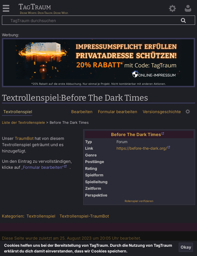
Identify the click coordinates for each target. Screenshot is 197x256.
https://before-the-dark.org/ (142, 148)
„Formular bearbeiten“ (42, 167)
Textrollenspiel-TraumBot (84, 216)
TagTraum (35, 7)
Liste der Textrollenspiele (23, 123)
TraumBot (24, 138)
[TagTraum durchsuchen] (98, 20)
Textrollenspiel (40, 216)
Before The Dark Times (136, 134)
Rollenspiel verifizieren (139, 201)
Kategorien (12, 216)
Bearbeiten (81, 111)
